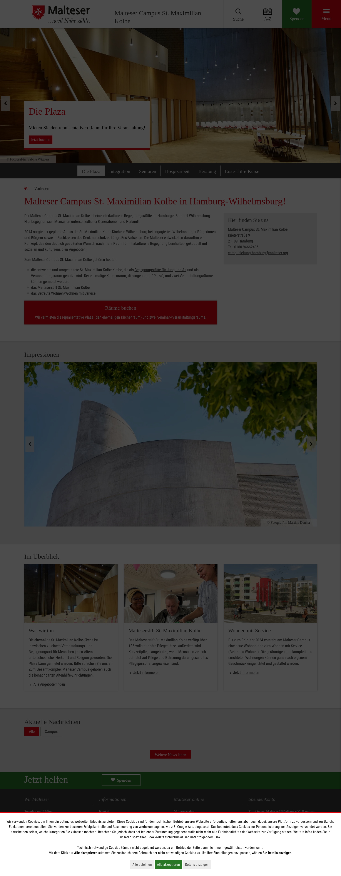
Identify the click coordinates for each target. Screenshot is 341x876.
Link (217, 837)
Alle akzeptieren (169, 864)
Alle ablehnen (143, 864)
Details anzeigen (198, 864)
